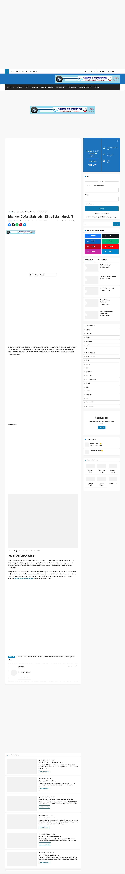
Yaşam (27, 87)
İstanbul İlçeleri (85, 87)
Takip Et (24, 678)
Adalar (88, 330)
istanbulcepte (96, 444)
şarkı (10, 659)
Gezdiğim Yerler (90, 353)
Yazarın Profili (72, 666)
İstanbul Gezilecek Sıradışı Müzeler (50, 836)
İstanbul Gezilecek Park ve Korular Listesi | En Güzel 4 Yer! (24, 71)
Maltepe (88, 376)
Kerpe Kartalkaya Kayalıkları (105, 301)
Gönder (102, 428)
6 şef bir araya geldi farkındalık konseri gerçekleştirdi (56, 799)
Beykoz (88, 337)
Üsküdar (88, 395)
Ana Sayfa (10, 87)
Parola (86, 195)
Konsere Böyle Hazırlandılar (48, 818)
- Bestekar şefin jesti (96, 445)
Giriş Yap (111, 71)
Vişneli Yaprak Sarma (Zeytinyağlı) (106, 313)
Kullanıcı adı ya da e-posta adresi (94, 186)
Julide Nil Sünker (96, 451)
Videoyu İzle (44, 827)
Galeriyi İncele (45, 844)
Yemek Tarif (90, 402)
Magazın (88, 372)
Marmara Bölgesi (91, 379)
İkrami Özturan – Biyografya (23, 578)
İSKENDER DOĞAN (32, 656)
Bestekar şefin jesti (106, 265)
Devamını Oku (44, 772)
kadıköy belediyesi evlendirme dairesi (54, 656)
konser (67, 656)
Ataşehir (88, 333)
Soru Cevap (60, 87)
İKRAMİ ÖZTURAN (22, 656)
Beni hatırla (89, 204)
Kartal (88, 364)
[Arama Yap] (85, 71)
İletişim (96, 87)
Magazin (35, 87)
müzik (72, 656)
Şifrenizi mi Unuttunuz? (102, 213)
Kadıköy (88, 360)
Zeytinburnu (89, 406)
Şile (87, 387)
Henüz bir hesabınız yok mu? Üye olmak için (101, 217)
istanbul (40, 656)
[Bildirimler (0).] (117, 71)
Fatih (87, 345)
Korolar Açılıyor (101, 71)
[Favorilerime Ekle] (31, 274)
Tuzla (88, 391)
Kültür (19, 87)
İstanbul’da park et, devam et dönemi (51, 762)
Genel (88, 349)
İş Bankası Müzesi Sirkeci (108, 277)
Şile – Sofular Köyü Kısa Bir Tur (49, 855)
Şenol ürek (14, 221)
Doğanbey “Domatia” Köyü (47, 781)
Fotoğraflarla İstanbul (107, 288)
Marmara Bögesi (47, 87)
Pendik (88, 383)
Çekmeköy (89, 341)
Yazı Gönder (71, 87)
